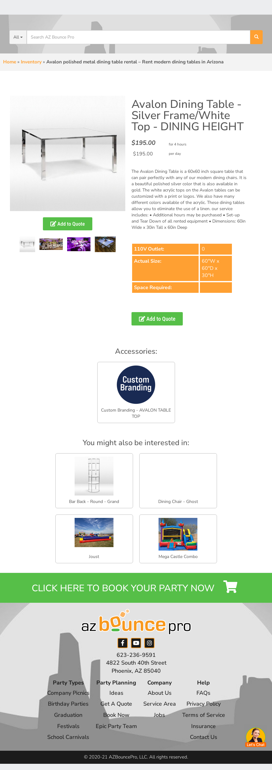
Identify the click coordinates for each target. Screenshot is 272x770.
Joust (94, 557)
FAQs (203, 693)
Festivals (68, 726)
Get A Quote (116, 704)
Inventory (31, 62)
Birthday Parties (68, 704)
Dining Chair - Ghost (178, 502)
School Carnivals (68, 737)
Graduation (68, 715)
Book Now (116, 715)
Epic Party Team (116, 726)
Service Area (159, 704)
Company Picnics (68, 693)
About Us (160, 693)
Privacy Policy (204, 704)
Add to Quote (67, 224)
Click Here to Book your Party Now (136, 587)
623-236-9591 (136, 655)
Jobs (159, 715)
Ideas (116, 693)
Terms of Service (203, 715)
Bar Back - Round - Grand (94, 502)
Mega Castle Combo (178, 557)
